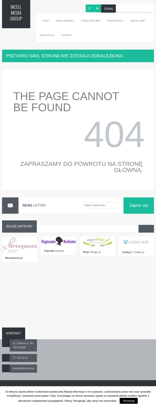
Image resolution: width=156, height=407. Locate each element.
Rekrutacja (47, 35)
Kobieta (54, 250)
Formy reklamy (91, 21)
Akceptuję (128, 400)
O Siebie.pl (133, 252)
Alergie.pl (92, 252)
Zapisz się (139, 205)
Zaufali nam (137, 21)
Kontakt (67, 35)
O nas (45, 21)
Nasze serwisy (65, 21)
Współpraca (115, 21)
